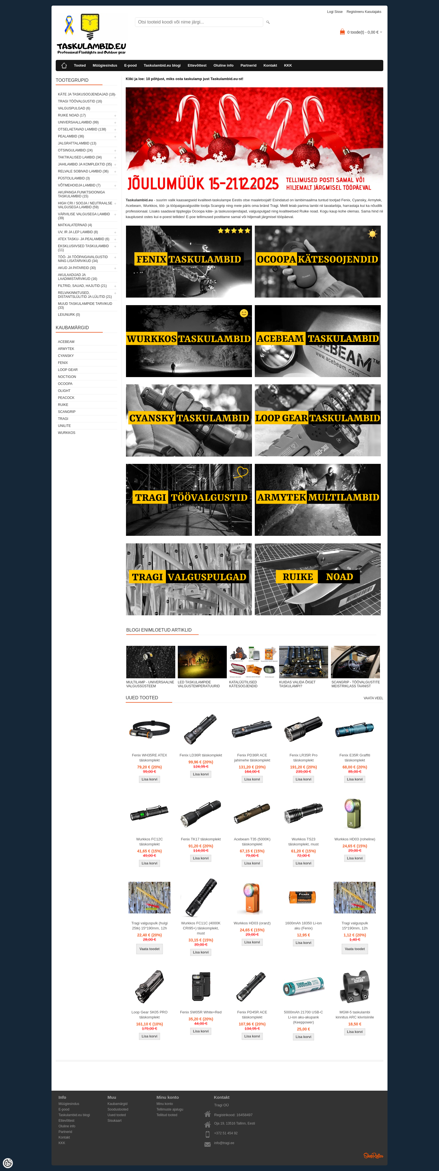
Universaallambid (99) (78, 122)
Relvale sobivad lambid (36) (83, 171)
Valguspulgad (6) (74, 108)
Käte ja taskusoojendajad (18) (86, 94)
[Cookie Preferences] (8, 1163)
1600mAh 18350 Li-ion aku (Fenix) (303, 925)
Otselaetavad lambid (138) (82, 129)
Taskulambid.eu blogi (162, 65)
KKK (288, 65)
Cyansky (66, 356)
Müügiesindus (105, 65)
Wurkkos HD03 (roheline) (355, 839)
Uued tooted (117, 1115)
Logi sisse (335, 12)
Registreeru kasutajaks (364, 12)
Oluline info (224, 65)
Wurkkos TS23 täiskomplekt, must (303, 841)
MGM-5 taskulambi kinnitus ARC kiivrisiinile (355, 1014)
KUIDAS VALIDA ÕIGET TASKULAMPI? (297, 684)
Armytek (66, 349)
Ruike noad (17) (72, 115)
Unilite (64, 426)
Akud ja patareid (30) (77, 268)
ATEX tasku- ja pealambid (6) (83, 239)
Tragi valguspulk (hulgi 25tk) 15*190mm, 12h (149, 925)
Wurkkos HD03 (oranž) (252, 923)
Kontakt (270, 65)
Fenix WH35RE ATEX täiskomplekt (149, 757)
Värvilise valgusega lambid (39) (84, 216)
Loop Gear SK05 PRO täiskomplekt (150, 1014)
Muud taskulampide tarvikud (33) (85, 306)
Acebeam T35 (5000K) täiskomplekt (252, 841)
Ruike (63, 405)
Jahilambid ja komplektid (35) (85, 164)
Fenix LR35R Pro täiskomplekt (303, 757)
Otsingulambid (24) (75, 150)
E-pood (130, 65)
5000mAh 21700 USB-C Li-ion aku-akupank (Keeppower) (303, 1017)
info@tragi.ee (224, 1143)
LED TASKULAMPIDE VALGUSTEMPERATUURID (199, 684)
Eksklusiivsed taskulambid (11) (83, 248)
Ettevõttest (197, 65)
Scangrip (67, 412)
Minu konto (165, 1104)
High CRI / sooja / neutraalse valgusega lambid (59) (85, 205)
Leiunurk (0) (69, 315)
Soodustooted (118, 1109)
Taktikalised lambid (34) (80, 157)
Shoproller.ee (373, 1155)
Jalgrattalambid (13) (77, 143)
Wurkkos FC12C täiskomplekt (149, 841)
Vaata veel (373, 698)
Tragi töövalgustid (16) (80, 101)
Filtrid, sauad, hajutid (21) (82, 286)
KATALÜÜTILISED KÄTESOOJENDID (243, 684)
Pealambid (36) (71, 136)
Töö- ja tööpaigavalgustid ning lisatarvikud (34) (83, 259)
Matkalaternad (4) (75, 225)
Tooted (80, 65)
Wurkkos (66, 433)
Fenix (63, 363)
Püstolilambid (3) (74, 178)
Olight (64, 391)
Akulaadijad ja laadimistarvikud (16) (77, 277)
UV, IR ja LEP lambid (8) (78, 232)
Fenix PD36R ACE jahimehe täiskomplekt (252, 757)
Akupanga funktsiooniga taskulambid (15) (81, 194)
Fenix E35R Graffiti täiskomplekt (355, 757)
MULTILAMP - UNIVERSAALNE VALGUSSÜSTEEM (150, 684)
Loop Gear (68, 370)
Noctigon (67, 377)
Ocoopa (65, 384)
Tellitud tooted (167, 1115)
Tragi (63, 419)
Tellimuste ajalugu (170, 1109)
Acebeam (66, 342)
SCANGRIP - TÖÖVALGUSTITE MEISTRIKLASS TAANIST (355, 684)
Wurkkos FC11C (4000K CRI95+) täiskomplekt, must (201, 928)
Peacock (66, 398)
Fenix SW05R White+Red (200, 1012)
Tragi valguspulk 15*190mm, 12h (355, 925)
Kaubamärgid (117, 1104)
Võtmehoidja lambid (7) (79, 185)
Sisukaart (115, 1121)
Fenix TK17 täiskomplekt (201, 839)
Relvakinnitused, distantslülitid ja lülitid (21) (85, 295)
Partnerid (248, 65)
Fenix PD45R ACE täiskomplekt (252, 1014)
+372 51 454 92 (226, 1133)
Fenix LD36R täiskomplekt (200, 755)
